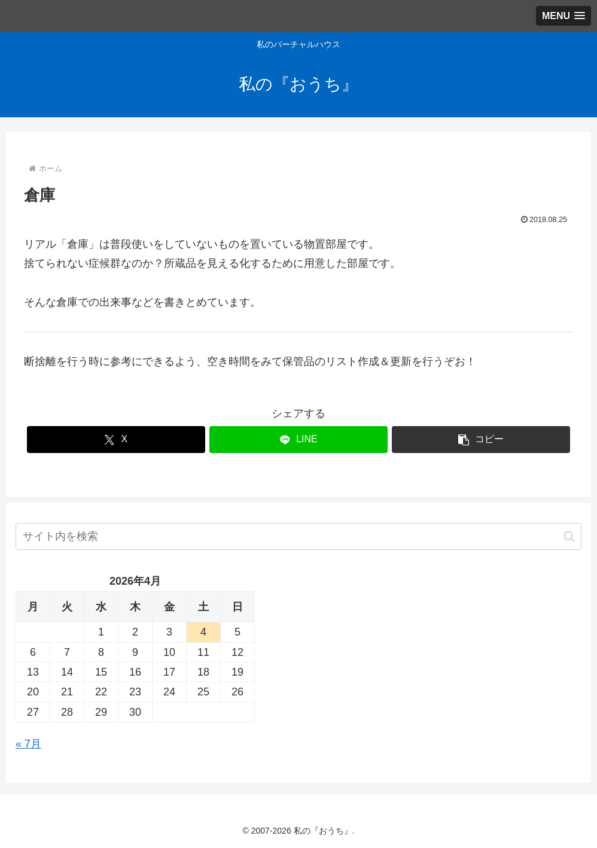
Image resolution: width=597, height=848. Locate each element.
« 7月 (28, 744)
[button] (481, 439)
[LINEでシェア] (298, 439)
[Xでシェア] (116, 439)
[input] (298, 536)
